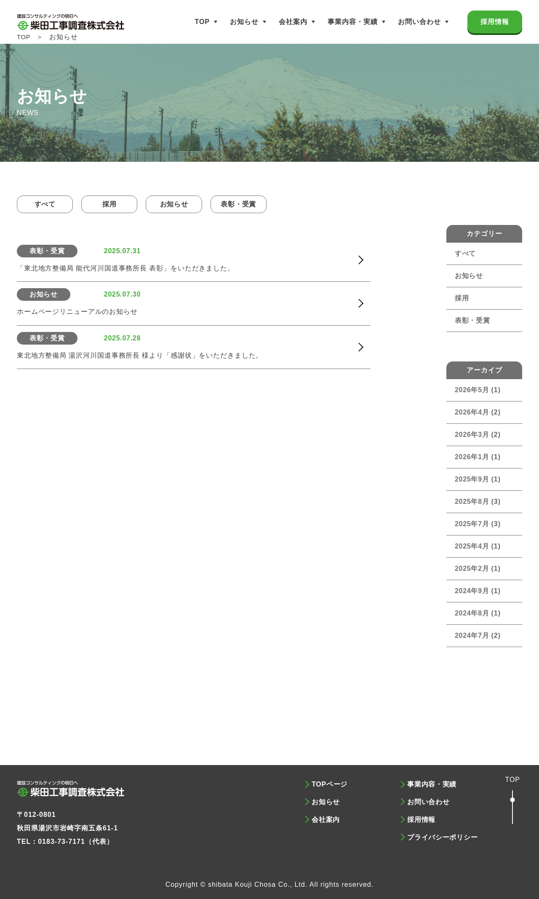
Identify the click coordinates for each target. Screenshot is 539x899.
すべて (47, 204)
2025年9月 (472, 479)
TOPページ (330, 784)
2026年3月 (472, 434)
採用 (115, 204)
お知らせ (244, 21)
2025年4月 (472, 546)
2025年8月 (472, 501)
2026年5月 (472, 389)
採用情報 (494, 21)
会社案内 (293, 21)
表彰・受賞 (252, 204)
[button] (512, 801)
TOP (202, 21)
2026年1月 (472, 456)
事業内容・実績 (432, 784)
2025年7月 (472, 523)
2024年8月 (472, 613)
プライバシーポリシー (443, 833)
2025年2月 (472, 568)
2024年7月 (472, 635)
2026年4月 (472, 412)
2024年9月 (472, 590)
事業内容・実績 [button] (353, 21)
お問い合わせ (419, 21)
